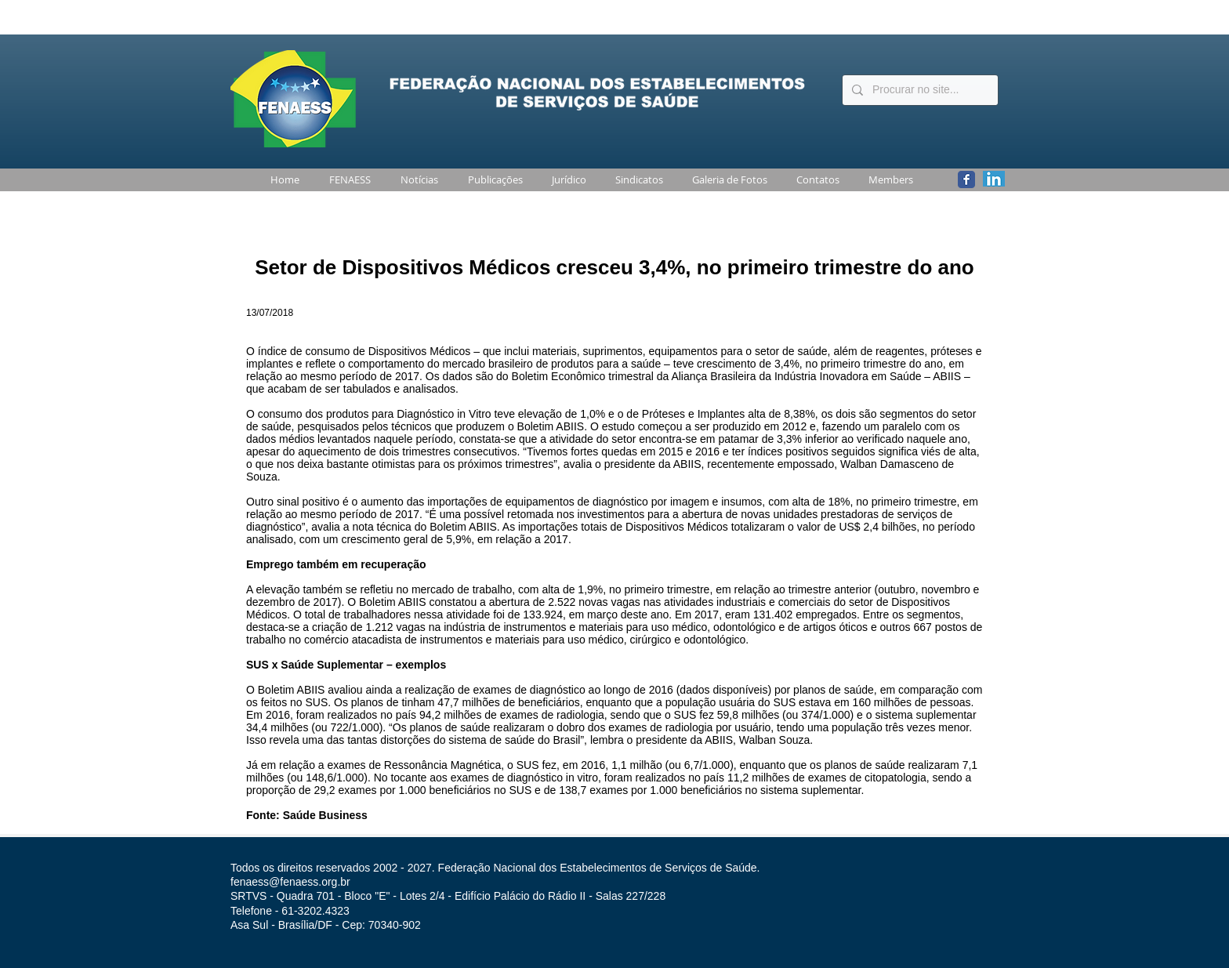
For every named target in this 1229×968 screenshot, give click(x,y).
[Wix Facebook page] (966, 179)
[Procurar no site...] (918, 90)
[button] (346, 180)
